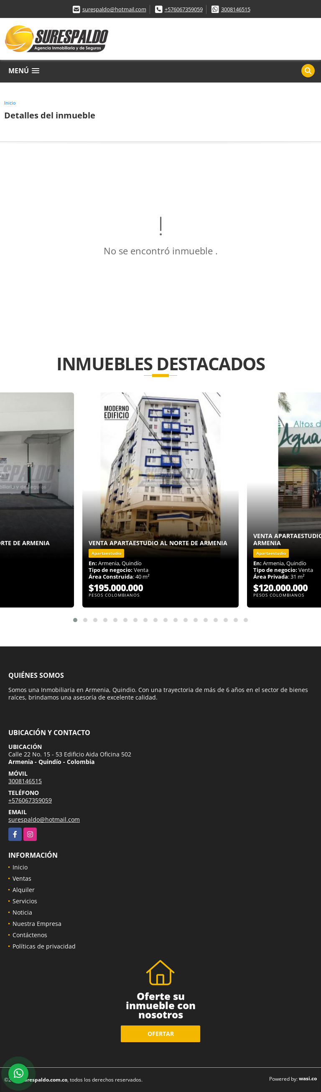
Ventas (22, 878)
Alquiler (24, 890)
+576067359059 (184, 9)
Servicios (25, 901)
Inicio (10, 103)
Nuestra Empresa (37, 924)
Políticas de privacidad (44, 946)
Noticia (22, 912)
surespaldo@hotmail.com (114, 9)
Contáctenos (30, 935)
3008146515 (235, 9)
